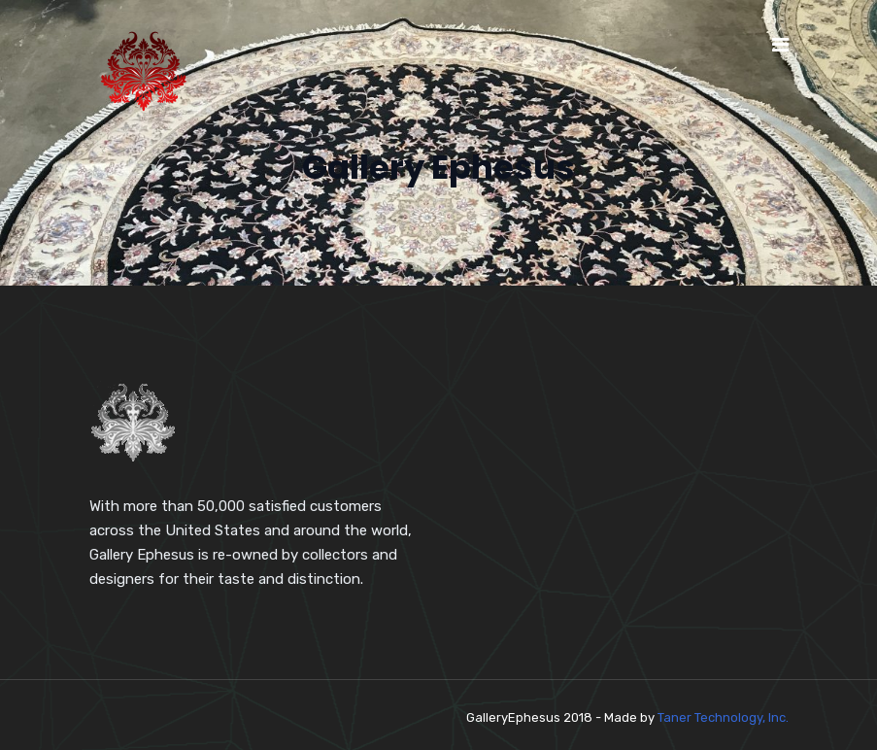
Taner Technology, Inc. (723, 717)
